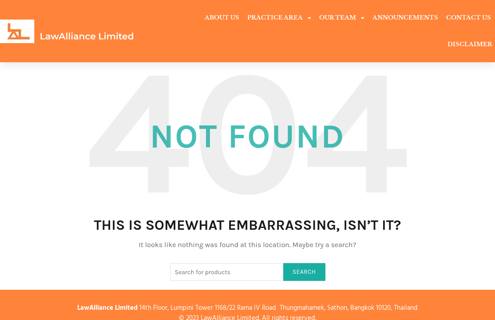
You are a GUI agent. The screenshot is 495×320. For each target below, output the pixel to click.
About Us (222, 17)
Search (304, 245)
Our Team (341, 18)
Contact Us (468, 17)
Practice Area (279, 18)
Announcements (405, 17)
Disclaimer (469, 44)
